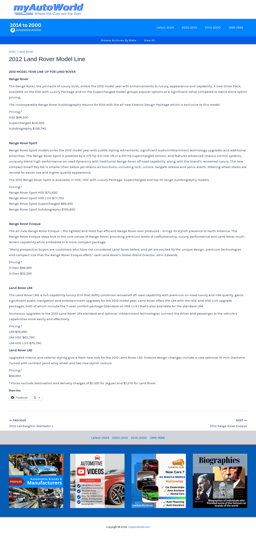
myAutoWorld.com (139, 526)
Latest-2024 (170, 27)
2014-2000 (215, 27)
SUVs (12, 51)
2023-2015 (193, 27)
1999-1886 (236, 27)
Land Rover (26, 51)
